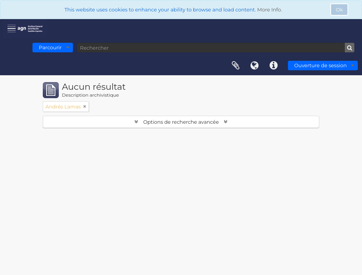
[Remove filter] (84, 106)
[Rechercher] (215, 47)
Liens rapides (273, 65)
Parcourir (50, 47)
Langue (254, 65)
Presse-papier (235, 65)
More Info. (269, 9)
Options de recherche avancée (181, 122)
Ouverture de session (320, 65)
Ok (339, 9)
